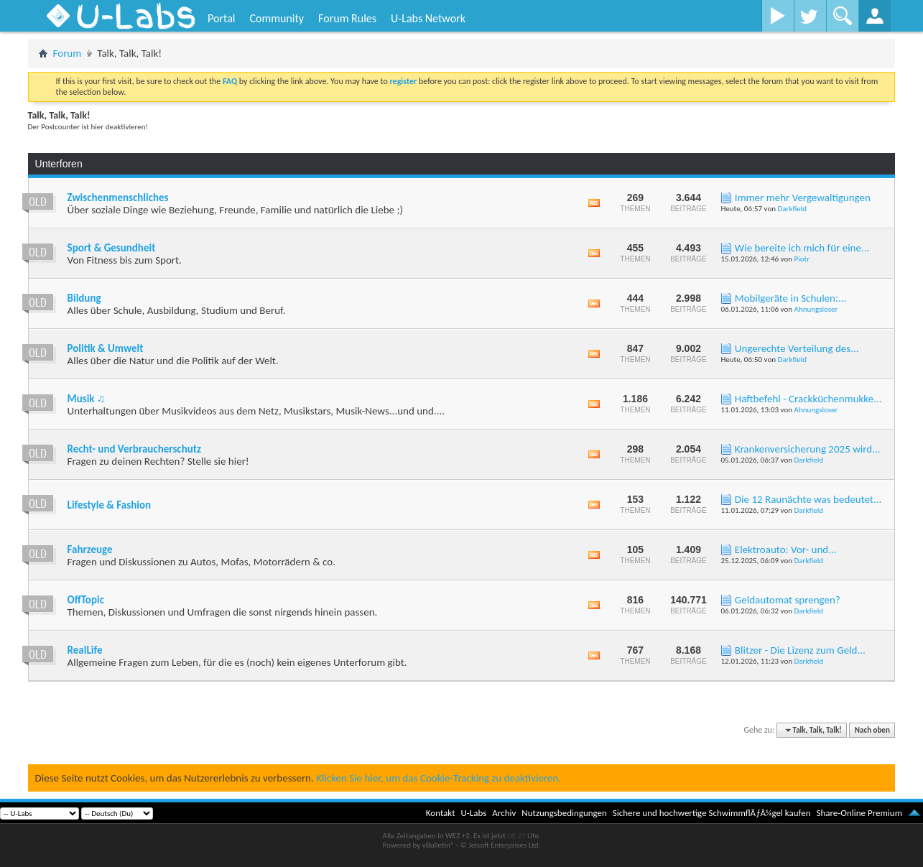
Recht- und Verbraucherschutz (134, 448)
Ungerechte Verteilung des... (797, 348)
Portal (221, 18)
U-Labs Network (428, 18)
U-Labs (474, 812)
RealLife (85, 650)
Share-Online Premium (859, 812)
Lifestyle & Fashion (109, 505)
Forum (67, 53)
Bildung (84, 298)
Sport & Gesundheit (112, 247)
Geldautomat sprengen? (787, 599)
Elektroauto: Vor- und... (786, 549)
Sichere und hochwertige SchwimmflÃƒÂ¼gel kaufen (712, 812)
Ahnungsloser (816, 309)
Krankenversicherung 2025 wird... (808, 448)
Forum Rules (347, 18)
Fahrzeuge (90, 549)
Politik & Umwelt (106, 348)
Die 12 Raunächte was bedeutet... (808, 499)
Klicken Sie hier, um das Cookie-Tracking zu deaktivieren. (438, 777)
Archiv (504, 812)
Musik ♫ (87, 398)
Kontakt (440, 812)
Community (276, 18)
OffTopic (86, 599)
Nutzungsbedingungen (564, 812)
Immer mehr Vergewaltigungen (803, 197)
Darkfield (792, 208)
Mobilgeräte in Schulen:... (790, 298)
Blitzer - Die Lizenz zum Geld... (800, 650)
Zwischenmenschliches (118, 197)
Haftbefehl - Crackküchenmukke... (808, 398)
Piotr (802, 259)
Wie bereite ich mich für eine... (802, 247)
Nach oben (872, 730)
